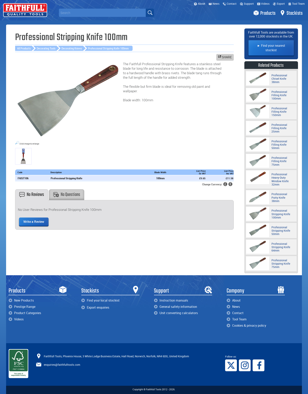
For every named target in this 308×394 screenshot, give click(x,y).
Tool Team (296, 3)
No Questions (66, 194)
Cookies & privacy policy (246, 325)
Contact (229, 3)
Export (279, 3)
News (214, 3)
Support (247, 3)
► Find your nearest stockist (271, 47)
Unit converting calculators (176, 313)
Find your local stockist (100, 300)
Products (264, 13)
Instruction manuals (171, 300)
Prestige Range (22, 306)
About (199, 3)
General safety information (175, 306)
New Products (21, 300)
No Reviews (31, 194)
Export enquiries (95, 307)
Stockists (291, 13)
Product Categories (25, 313)
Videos (263, 3)
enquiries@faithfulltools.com (62, 365)
